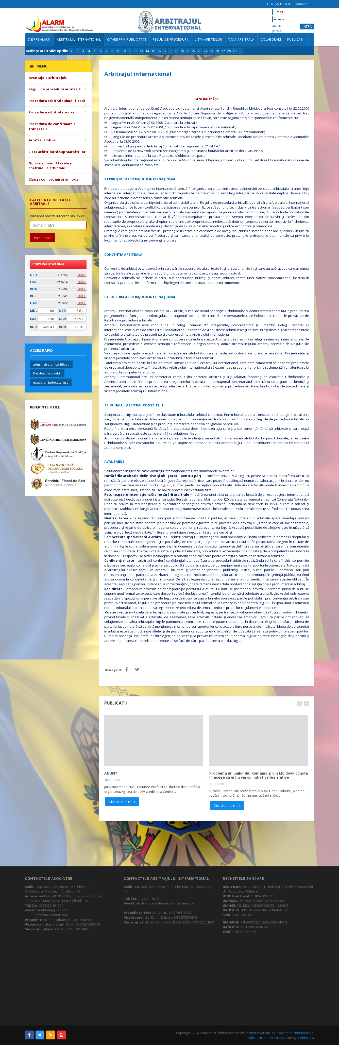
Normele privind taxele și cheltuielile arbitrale (50, 165)
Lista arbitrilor (208, 39)
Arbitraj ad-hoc (42, 140)
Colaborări (271, 39)
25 (211, 50)
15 (153, 50)
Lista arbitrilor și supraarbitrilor (57, 151)
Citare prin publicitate (126, 39)
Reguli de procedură (171, 39)
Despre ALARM (39, 39)
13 (141, 50)
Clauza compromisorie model (54, 179)
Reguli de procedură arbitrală (55, 89)
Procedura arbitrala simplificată (57, 100)
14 (147, 50)
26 (217, 50)
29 (234, 50)
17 (164, 50)
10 (124, 50)
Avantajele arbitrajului (49, 77)
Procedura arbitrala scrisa (51, 112)
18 (170, 50)
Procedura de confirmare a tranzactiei (52, 126)
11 (129, 50)
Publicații (295, 39)
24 (205, 50)
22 (194, 50)
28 (229, 50)
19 (176, 50)
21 (188, 50)
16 (159, 50)
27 (223, 50)
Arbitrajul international (79, 39)
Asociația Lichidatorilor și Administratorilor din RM (281, 1035)
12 (135, 50)
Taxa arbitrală (241, 39)
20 (182, 50)
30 (240, 50)
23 (199, 50)
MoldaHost (305, 1037)
